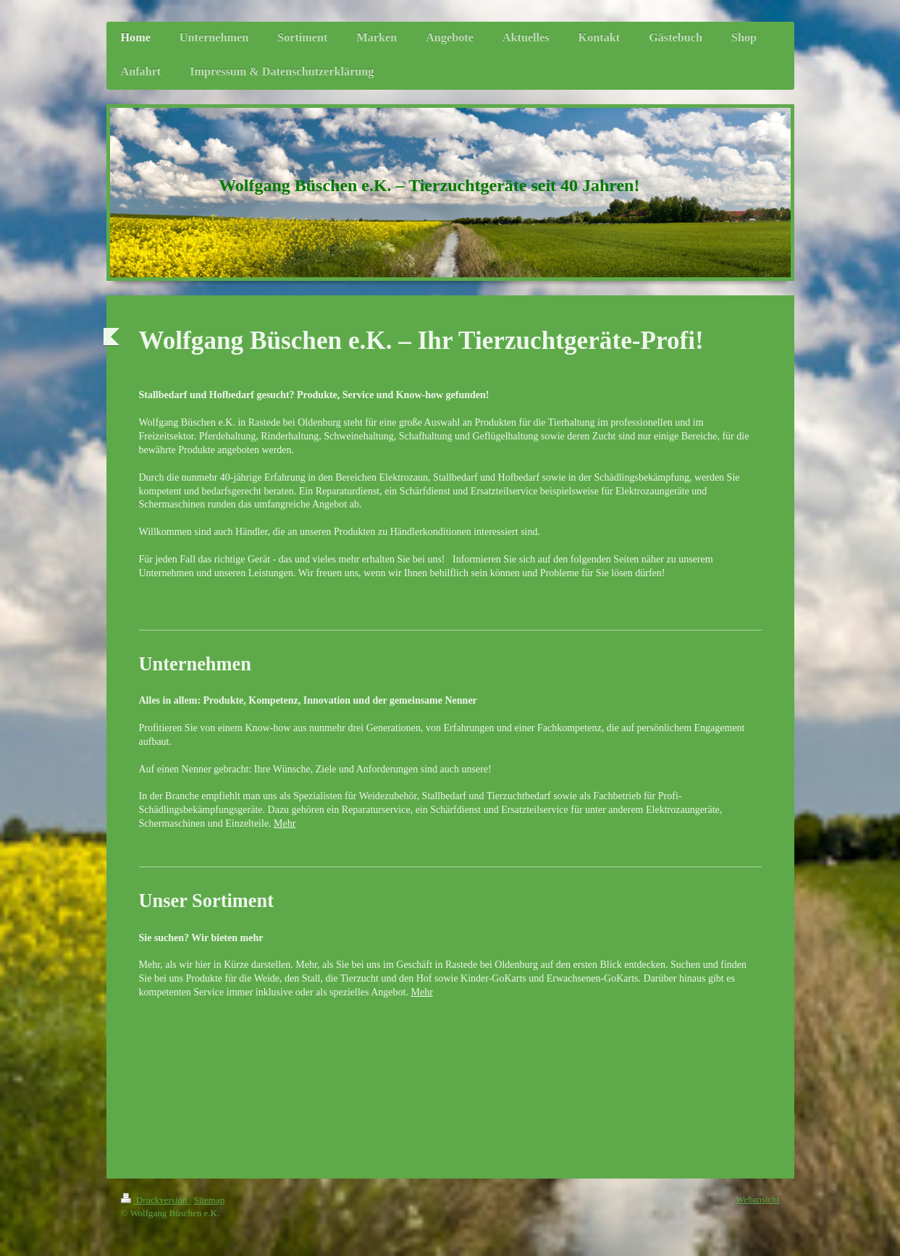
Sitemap (209, 1199)
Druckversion (155, 1199)
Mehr (284, 823)
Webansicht (757, 1199)
